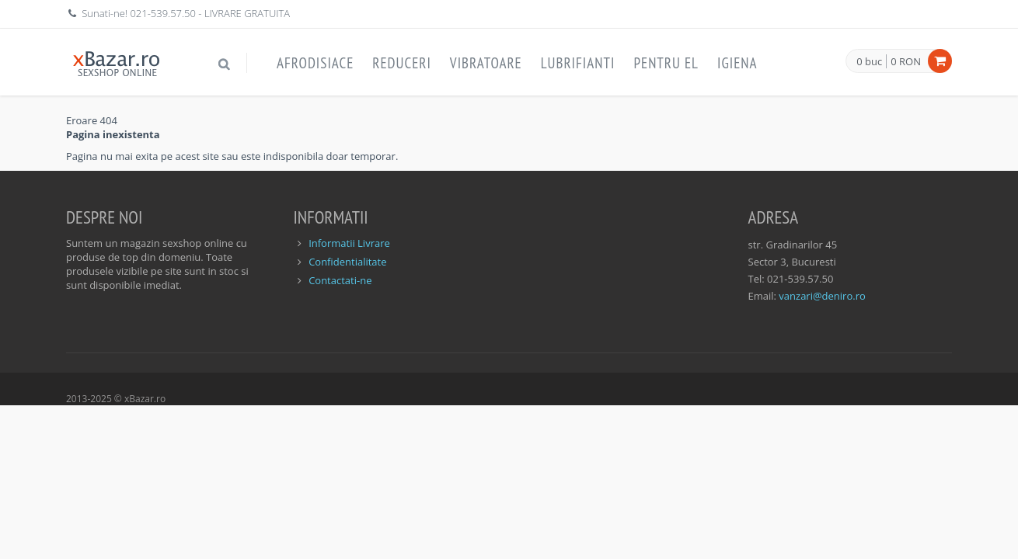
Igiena (737, 63)
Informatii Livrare (349, 243)
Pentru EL (666, 63)
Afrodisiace (315, 63)
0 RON (906, 61)
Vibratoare (486, 63)
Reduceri (401, 63)
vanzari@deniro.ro (822, 296)
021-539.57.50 (163, 13)
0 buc (869, 62)
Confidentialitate (347, 262)
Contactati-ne (340, 280)
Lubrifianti (578, 63)
